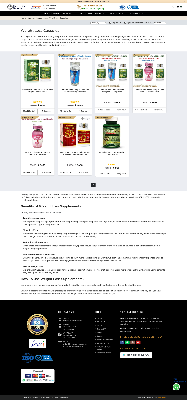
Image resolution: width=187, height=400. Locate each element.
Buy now (46, 111)
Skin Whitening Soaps (137, 321)
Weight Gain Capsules (149, 328)
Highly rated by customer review (137, 23)
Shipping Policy (104, 353)
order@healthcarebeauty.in (75, 344)
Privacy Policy (103, 343)
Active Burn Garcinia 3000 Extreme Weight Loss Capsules (37, 91)
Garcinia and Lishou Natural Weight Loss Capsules (112, 91)
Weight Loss (125, 331)
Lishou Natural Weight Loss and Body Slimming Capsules (75, 91)
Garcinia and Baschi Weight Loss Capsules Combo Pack (149, 91)
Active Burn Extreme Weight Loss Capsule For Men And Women (75, 153)
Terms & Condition (105, 340)
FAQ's (99, 332)
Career (100, 336)
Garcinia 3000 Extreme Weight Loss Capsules (112, 153)
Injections (116, 14)
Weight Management (92, 14)
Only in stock (115, 23)
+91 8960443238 (69, 327)
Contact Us (101, 329)
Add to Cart (29, 111)
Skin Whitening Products (58, 14)
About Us (101, 322)
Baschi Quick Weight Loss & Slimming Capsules (37, 153)
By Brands (136, 14)
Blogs (99, 325)
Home (24, 18)
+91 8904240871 (69, 329)
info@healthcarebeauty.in (74, 346)
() (179, 6)
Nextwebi (161, 397)
